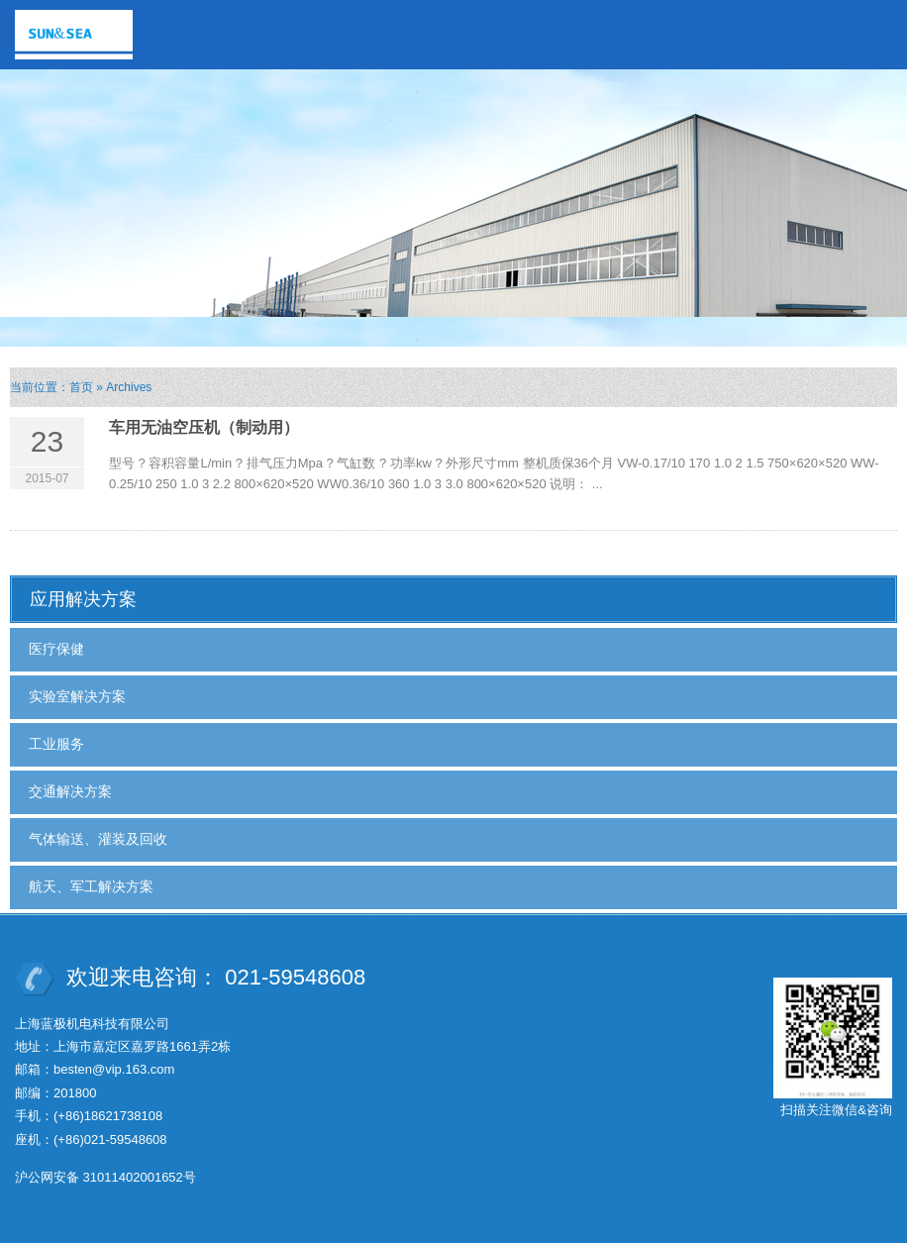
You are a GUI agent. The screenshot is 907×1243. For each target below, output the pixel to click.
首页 (81, 387)
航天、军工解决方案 (91, 886)
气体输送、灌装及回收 (98, 839)
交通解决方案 (70, 791)
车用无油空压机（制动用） (204, 427)
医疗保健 (56, 649)
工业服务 (56, 744)
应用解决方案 (83, 599)
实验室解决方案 (77, 696)
